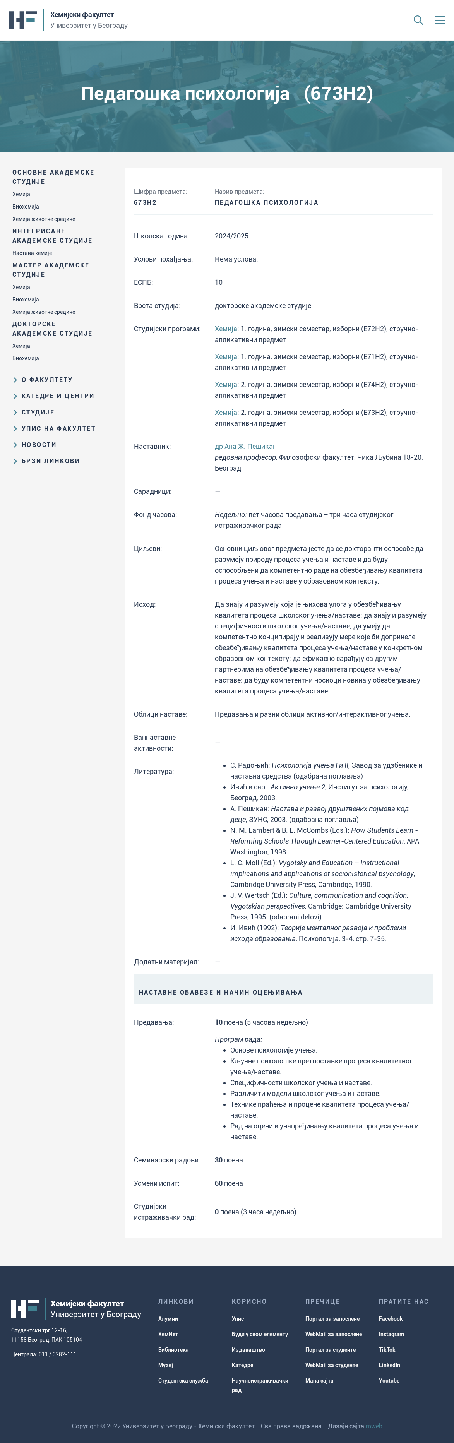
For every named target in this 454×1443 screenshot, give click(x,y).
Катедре (242, 1365)
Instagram (391, 1334)
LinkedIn (389, 1365)
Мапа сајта (319, 1381)
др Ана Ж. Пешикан (246, 446)
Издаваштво (248, 1350)
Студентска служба (183, 1381)
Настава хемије (32, 253)
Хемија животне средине (43, 219)
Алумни (168, 1319)
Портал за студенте (330, 1350)
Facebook (391, 1319)
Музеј (165, 1365)
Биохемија (25, 207)
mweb (374, 1426)
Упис (238, 1319)
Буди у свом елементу (260, 1334)
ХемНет (168, 1334)
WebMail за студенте (331, 1365)
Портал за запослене (332, 1319)
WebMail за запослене (333, 1334)
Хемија (21, 194)
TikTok (387, 1350)
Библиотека (173, 1350)
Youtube (389, 1381)
